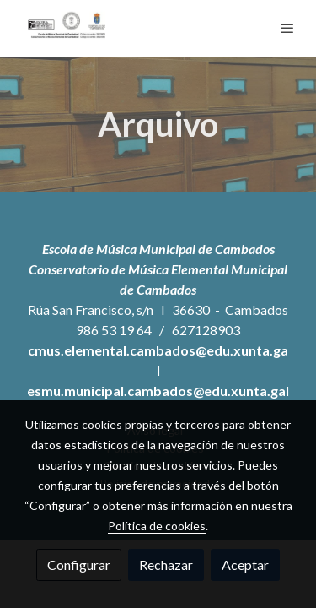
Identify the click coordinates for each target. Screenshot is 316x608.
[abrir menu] (287, 27)
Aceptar (245, 564)
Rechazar (166, 564)
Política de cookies (157, 525)
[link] (67, 28)
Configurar (78, 564)
